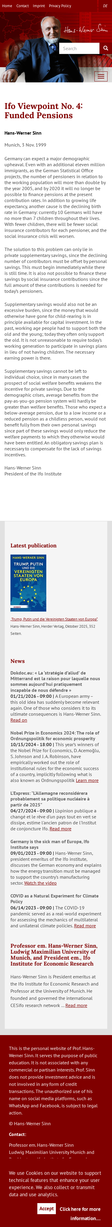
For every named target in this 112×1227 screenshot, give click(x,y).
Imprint (39, 5)
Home (7, 5)
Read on (18, 720)
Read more (60, 829)
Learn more (87, 780)
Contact (22, 5)
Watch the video (40, 883)
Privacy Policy (60, 5)
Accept (46, 1208)
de (105, 5)
